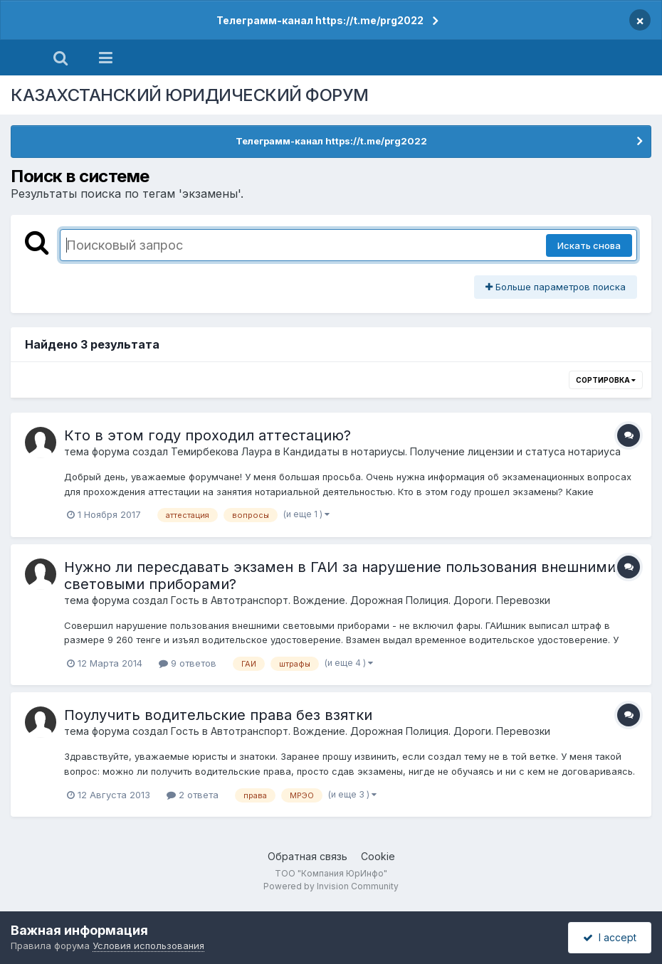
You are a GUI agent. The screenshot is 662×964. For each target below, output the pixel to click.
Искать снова (589, 245)
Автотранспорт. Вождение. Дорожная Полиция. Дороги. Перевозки (380, 600)
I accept (609, 937)
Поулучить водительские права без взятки (218, 715)
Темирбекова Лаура (221, 451)
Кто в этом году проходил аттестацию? (207, 435)
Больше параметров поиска (555, 286)
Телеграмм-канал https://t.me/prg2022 (320, 20)
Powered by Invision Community (331, 886)
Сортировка (606, 380)
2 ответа (193, 794)
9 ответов (187, 663)
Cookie (378, 856)
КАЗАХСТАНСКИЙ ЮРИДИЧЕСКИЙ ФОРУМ (190, 95)
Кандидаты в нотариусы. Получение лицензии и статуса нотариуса (452, 451)
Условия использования (148, 945)
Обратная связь (307, 856)
